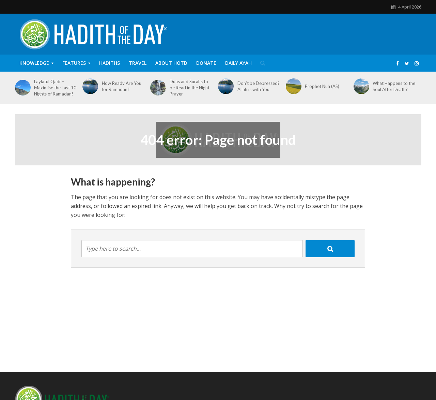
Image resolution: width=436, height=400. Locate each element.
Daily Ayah (238, 63)
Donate (206, 63)
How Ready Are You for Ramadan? (121, 86)
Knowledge (34, 63)
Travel (137, 63)
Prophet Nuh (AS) (322, 86)
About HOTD (171, 63)
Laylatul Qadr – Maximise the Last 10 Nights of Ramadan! (55, 88)
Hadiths (109, 63)
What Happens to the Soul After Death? (394, 86)
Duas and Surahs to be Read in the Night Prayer (189, 88)
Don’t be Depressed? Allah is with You (258, 86)
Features (74, 63)
